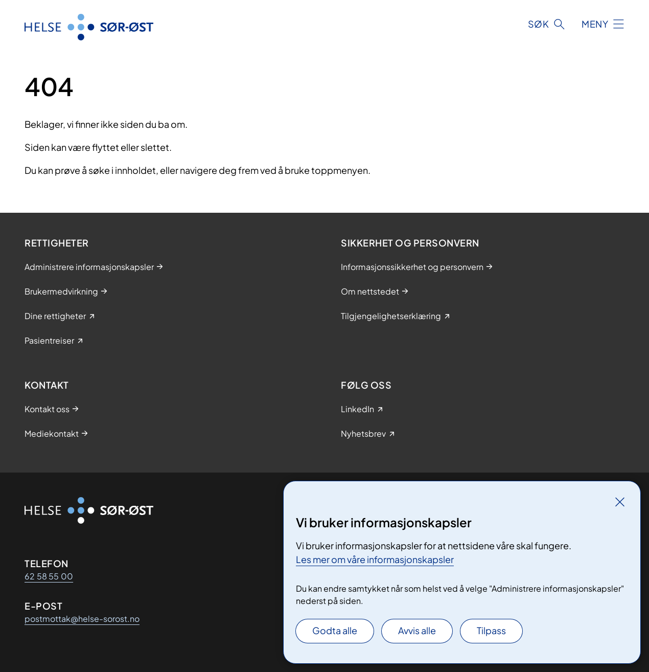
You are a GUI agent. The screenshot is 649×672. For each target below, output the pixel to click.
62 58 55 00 (49, 576)
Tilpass (491, 630)
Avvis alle (417, 630)
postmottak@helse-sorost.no (82, 618)
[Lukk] (620, 502)
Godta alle (334, 630)
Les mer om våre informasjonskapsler (375, 559)
